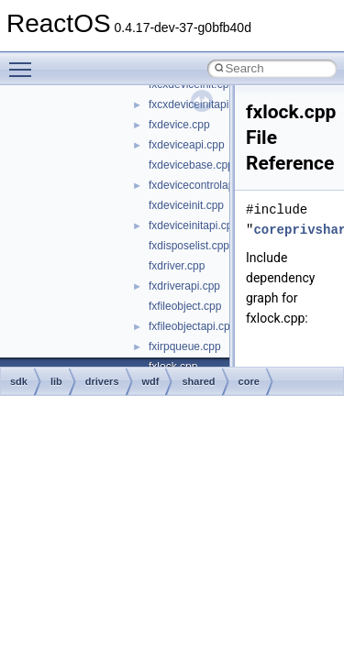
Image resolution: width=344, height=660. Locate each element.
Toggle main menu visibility (24, 61)
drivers (102, 381)
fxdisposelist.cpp (189, 245)
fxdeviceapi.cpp (187, 144)
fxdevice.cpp (179, 124)
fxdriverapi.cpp (184, 286)
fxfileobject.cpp (185, 306)
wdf (151, 381)
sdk (19, 381)
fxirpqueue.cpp (185, 346)
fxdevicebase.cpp (191, 165)
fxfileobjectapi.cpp (192, 326)
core (249, 381)
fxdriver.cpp (177, 265)
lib (56, 381)
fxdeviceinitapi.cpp (194, 225)
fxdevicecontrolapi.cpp (203, 185)
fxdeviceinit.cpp (186, 205)
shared (198, 381)
